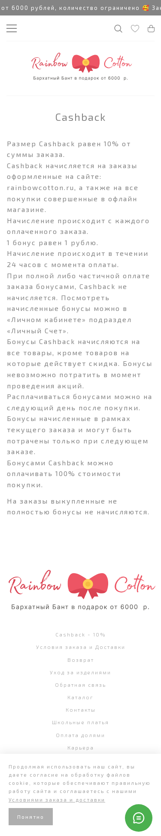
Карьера (80, 747)
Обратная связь (80, 685)
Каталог (80, 697)
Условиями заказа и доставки (57, 799)
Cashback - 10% (80, 634)
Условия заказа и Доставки (80, 647)
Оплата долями (80, 735)
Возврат (80, 660)
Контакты (81, 710)
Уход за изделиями (80, 672)
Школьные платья (80, 722)
